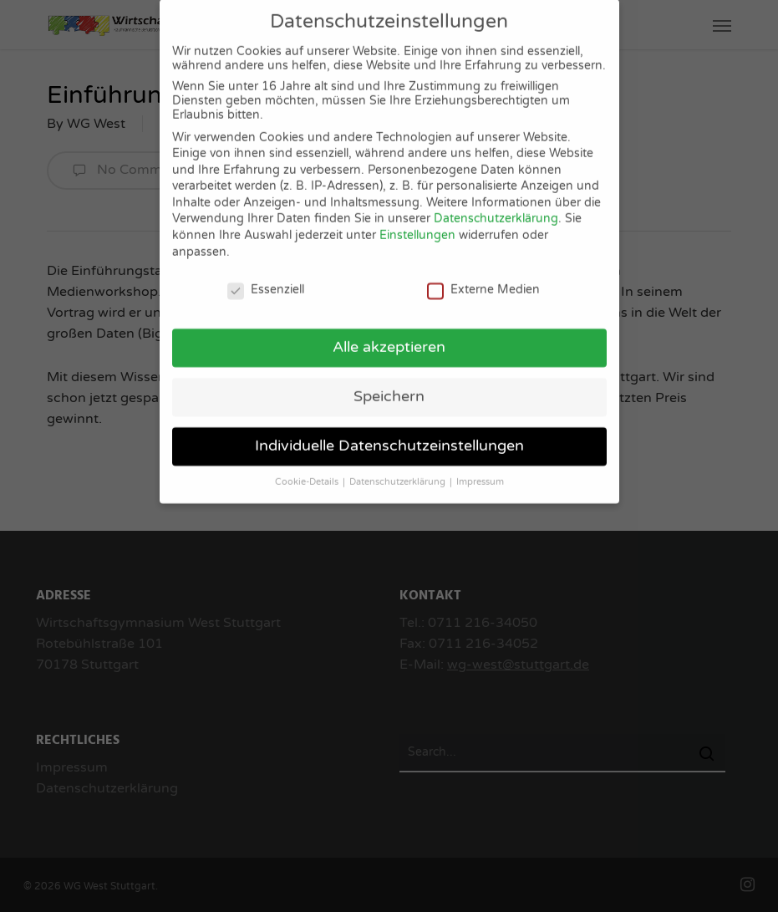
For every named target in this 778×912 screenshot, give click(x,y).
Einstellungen (417, 224)
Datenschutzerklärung (496, 208)
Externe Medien (483, 278)
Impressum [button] (480, 470)
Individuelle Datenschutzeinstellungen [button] (389, 434)
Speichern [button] (389, 385)
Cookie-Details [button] (308, 470)
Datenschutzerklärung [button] (398, 470)
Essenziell (265, 278)
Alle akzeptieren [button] (389, 335)
